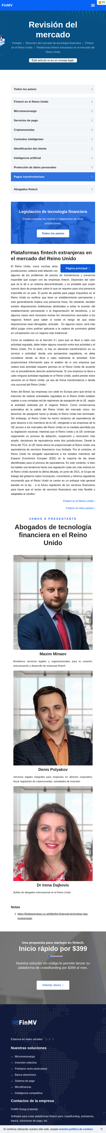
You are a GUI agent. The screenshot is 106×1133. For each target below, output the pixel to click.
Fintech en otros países (80, 508)
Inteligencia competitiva (28, 1093)
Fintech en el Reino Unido (31, 101)
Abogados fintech (26, 189)
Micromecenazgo (25, 111)
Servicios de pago (26, 120)
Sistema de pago (25, 1080)
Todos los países (25, 89)
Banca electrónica (25, 1074)
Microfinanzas (23, 1087)
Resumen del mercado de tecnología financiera (53, 43)
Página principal (78, 268)
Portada (16, 43)
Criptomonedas (24, 129)
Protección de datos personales (35, 167)
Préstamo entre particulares (31, 1068)
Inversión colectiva (26, 1062)
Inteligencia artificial (27, 158)
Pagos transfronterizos (29, 176)
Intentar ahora (53, 985)
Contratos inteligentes (28, 139)
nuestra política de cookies (76, 1129)
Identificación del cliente (30, 148)
